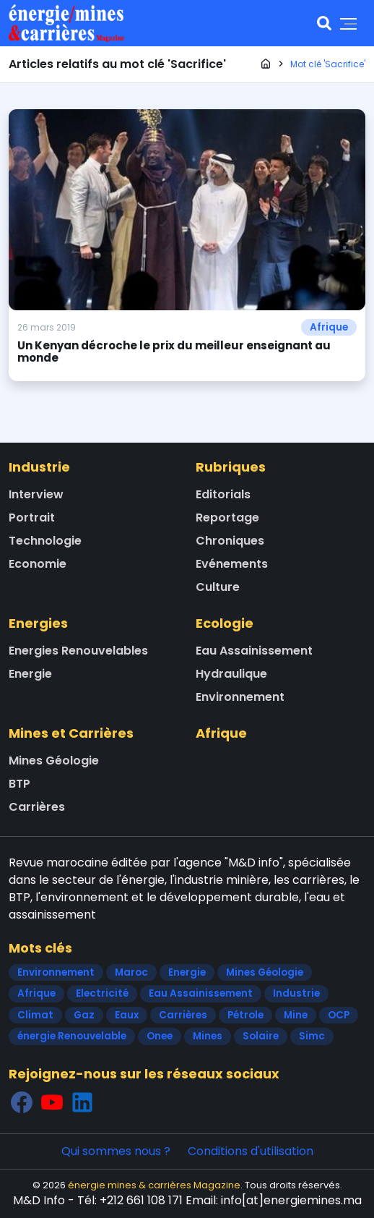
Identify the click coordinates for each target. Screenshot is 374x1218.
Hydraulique (231, 673)
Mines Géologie (54, 760)
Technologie (45, 540)
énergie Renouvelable (71, 1036)
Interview (36, 494)
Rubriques (231, 467)
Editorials (223, 494)
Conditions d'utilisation (250, 1151)
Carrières (37, 806)
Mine (296, 1015)
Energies (38, 623)
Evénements (232, 563)
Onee (160, 1036)
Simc (312, 1036)
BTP (19, 783)
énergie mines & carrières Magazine (154, 1185)
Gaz (84, 1015)
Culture (218, 587)
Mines (207, 1036)
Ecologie (224, 623)
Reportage (227, 517)
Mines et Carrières (71, 733)
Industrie (39, 467)
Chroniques (230, 540)
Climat (35, 1015)
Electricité (102, 993)
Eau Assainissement (254, 650)
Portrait (32, 517)
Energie (30, 673)
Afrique (329, 327)
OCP (338, 1015)
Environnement (240, 697)
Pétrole (245, 1015)
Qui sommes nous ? (115, 1151)
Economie (37, 563)
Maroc (131, 972)
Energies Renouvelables (78, 650)
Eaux (127, 1015)
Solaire (261, 1036)
